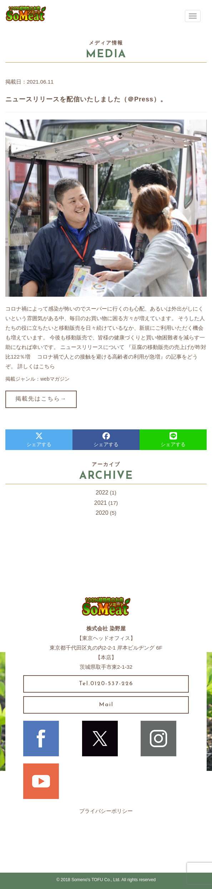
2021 (100, 503)
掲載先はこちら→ (41, 399)
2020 (102, 513)
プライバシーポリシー (106, 811)
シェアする (38, 439)
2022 (102, 493)
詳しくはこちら (36, 366)
